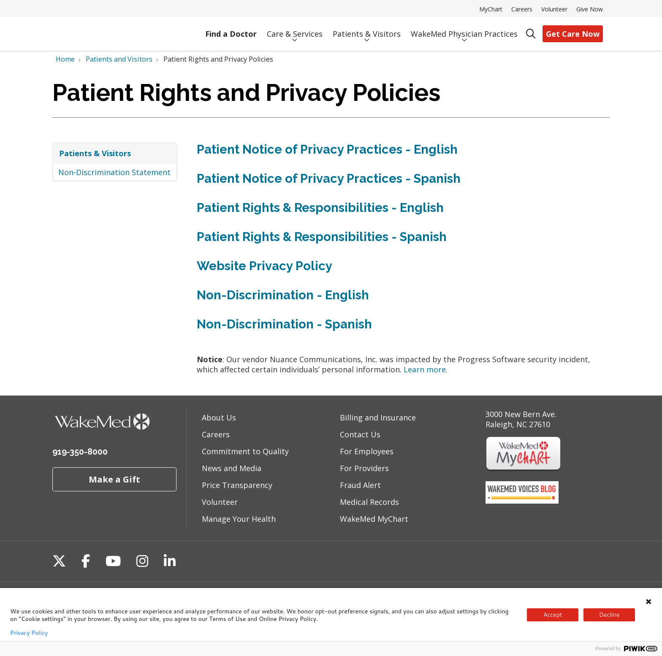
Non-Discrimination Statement (114, 172)
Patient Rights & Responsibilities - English (320, 208)
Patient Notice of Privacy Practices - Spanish (329, 178)
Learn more (425, 369)
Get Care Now (573, 34)
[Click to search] (531, 34)
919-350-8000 (80, 452)
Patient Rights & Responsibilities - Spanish (322, 237)
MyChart (490, 9)
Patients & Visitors (367, 30)
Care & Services (295, 30)
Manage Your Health (239, 519)
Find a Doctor (231, 30)
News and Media (231, 468)
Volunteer (554, 9)
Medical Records (369, 502)
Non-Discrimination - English (283, 295)
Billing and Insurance (378, 417)
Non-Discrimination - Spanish (284, 324)
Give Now (589, 9)
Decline (609, 614)
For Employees (366, 451)
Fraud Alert (360, 485)
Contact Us (360, 434)
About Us (219, 417)
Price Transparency (237, 485)
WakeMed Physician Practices (464, 30)
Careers (521, 9)
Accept (552, 614)
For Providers (364, 468)
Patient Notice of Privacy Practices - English (327, 149)
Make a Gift (114, 479)
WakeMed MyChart (374, 519)
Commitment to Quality (245, 451)
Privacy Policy (29, 632)
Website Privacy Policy (264, 266)
